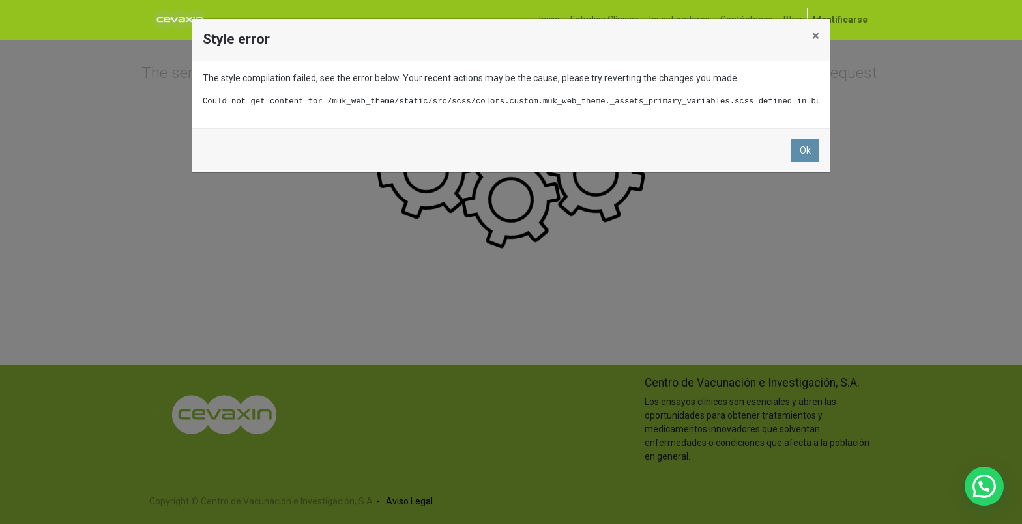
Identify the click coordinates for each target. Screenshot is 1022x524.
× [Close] (815, 36)
